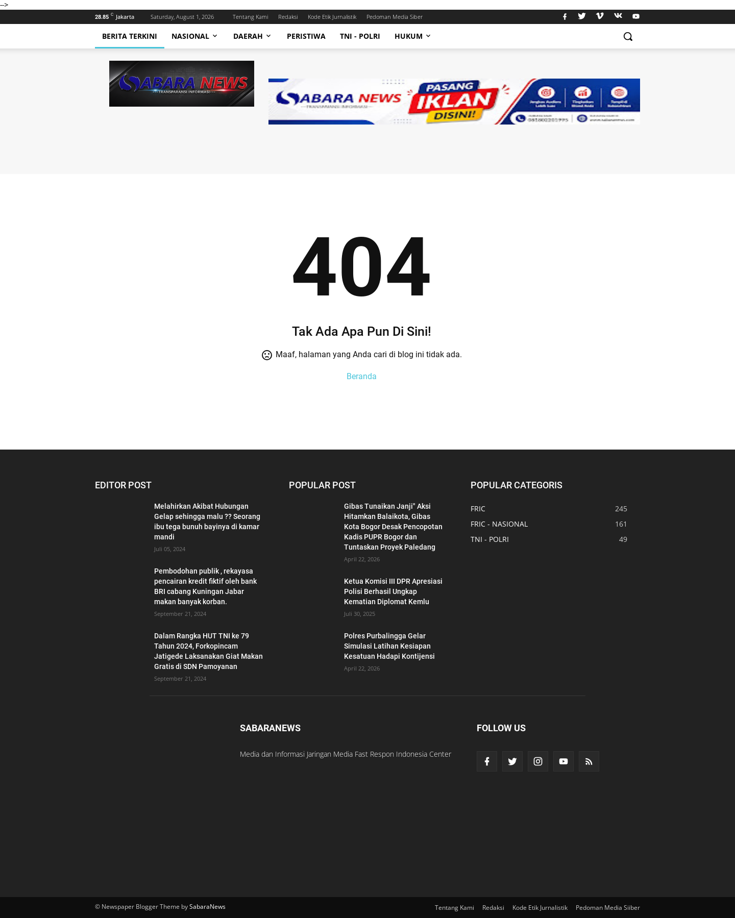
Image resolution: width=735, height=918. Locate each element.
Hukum (413, 36)
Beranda (362, 376)
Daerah (253, 36)
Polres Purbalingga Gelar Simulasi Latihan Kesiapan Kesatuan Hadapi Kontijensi (389, 646)
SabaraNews (207, 906)
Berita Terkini (129, 36)
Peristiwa (306, 36)
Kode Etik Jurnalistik (332, 16)
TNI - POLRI (490, 539)
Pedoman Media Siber (394, 16)
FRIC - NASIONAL (499, 524)
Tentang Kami (250, 16)
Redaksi (288, 16)
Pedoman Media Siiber (608, 907)
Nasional (195, 36)
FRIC (478, 508)
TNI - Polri (360, 36)
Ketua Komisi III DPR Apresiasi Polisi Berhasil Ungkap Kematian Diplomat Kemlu (393, 591)
